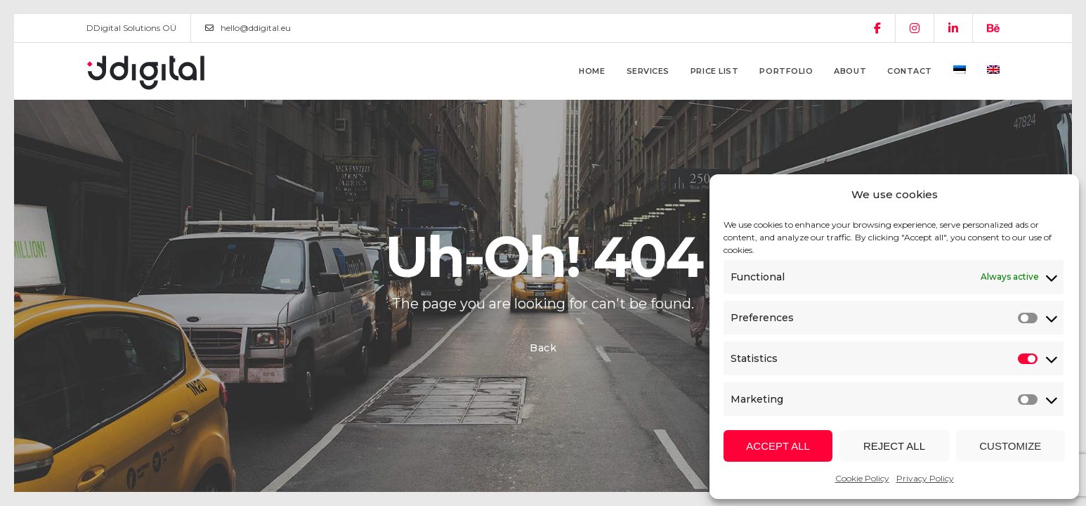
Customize (1010, 446)
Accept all (778, 446)
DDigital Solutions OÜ (131, 27)
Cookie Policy (862, 478)
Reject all (894, 446)
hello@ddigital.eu (248, 28)
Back (543, 348)
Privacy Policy (925, 478)
